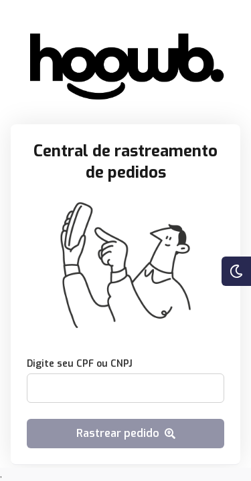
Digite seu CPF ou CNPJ (80, 363)
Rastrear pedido (125, 433)
